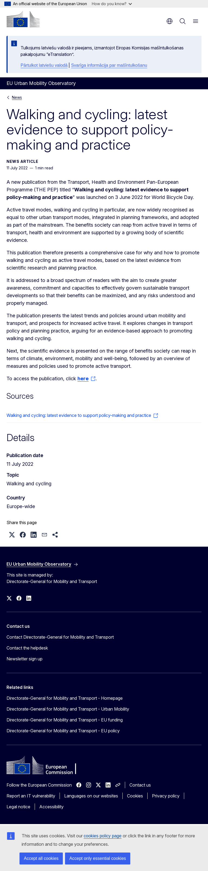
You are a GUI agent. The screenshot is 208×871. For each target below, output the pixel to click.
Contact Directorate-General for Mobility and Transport (60, 637)
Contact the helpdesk (27, 648)
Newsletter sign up (24, 658)
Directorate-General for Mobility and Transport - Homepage (64, 698)
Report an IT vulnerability (30, 796)
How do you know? (112, 3)
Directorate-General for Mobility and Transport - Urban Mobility (67, 709)
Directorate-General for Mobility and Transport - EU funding (64, 720)
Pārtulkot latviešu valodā (44, 65)
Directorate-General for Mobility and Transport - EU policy (63, 730)
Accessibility (51, 806)
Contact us (140, 785)
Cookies (135, 796)
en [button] (169, 21)
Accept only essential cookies (97, 858)
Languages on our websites (91, 796)
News (17, 97)
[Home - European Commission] (23, 19)
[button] (12, 534)
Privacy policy (166, 796)
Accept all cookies (41, 858)
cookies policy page (103, 836)
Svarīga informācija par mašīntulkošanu (109, 65)
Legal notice (18, 806)
